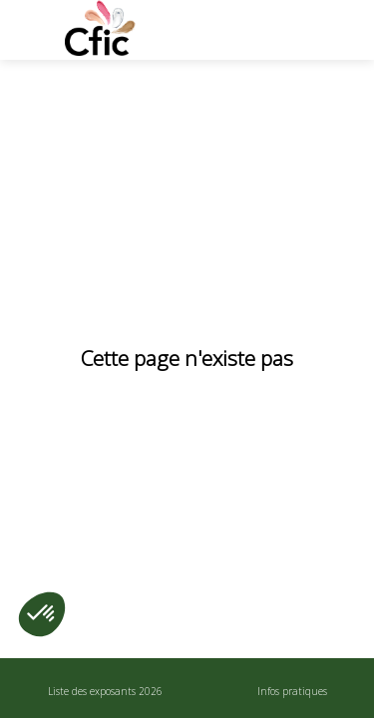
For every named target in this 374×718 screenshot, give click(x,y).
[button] (30, 30)
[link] (105, 688)
